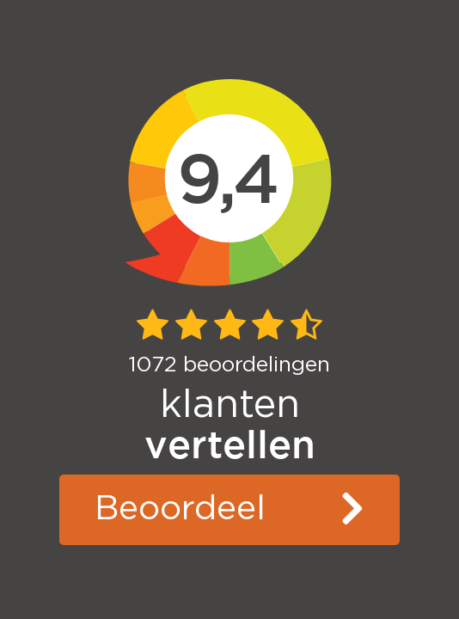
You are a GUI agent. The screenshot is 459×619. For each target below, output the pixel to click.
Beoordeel (180, 509)
